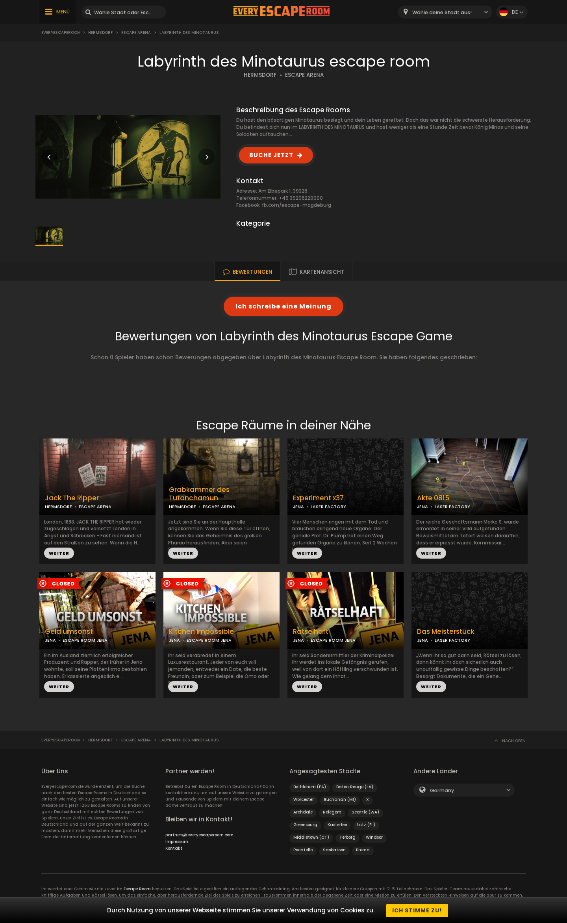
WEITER (59, 553)
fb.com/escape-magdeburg (296, 205)
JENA (298, 506)
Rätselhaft (310, 632)
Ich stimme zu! (417, 910)
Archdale (303, 812)
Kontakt (173, 848)
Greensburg (305, 825)
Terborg (347, 837)
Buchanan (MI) (340, 799)
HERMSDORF (260, 75)
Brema (363, 850)
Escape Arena (136, 32)
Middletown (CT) (311, 837)
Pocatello (303, 850)
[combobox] (445, 12)
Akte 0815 (433, 498)
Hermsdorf (100, 32)
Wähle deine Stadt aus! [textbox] (442, 12)
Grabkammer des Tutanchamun (199, 494)
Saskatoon (334, 850)
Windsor (374, 837)
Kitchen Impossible (201, 632)
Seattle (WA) (365, 812)
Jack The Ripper (72, 498)
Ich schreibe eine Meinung (283, 306)
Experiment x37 (318, 498)
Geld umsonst (69, 632)
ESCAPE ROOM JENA (85, 640)
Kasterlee (337, 825)
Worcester (303, 799)
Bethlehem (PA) (309, 787)
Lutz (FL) (366, 825)
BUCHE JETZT (271, 155)
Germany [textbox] (442, 790)
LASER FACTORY (328, 506)
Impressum (176, 842)
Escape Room (137, 889)
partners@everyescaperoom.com (199, 835)
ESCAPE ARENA (304, 75)
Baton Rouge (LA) (354, 787)
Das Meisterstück (445, 632)
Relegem (332, 812)
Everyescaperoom (61, 32)
